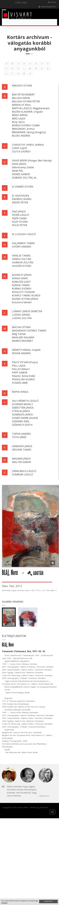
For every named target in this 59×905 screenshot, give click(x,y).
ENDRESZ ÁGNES (21, 199)
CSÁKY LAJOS (19, 148)
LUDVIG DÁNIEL (21, 314)
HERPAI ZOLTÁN (21, 259)
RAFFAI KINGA (20, 391)
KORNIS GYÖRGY (21, 288)
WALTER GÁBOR (21, 462)
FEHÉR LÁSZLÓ (20, 215)
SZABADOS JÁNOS (22, 414)
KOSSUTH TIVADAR (23, 292)
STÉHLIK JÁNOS (21, 411)
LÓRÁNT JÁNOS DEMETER (27, 311)
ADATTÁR (35, 574)
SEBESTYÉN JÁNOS (23, 407)
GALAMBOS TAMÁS (23, 243)
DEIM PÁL (17, 170)
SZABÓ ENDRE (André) (25, 418)
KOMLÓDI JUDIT (21, 281)
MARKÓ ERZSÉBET (22, 340)
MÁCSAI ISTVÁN (21, 327)
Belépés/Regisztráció (47, 7)
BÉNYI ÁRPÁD (20, 115)
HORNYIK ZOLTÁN (22, 262)
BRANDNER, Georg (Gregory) (29, 132)
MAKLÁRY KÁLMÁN (23, 337)
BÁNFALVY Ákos (21, 105)
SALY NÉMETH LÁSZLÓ (25, 400)
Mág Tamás (19, 334)
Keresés (52, 2)
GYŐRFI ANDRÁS (21, 246)
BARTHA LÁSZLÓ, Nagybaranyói (30, 108)
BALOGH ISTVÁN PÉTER (26, 101)
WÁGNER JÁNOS (21, 458)
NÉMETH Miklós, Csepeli (26, 350)
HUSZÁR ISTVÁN (21, 266)
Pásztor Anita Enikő (23, 376)
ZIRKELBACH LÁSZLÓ (24, 471)
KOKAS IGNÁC (20, 278)
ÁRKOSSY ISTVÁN (22, 85)
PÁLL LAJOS (19, 365)
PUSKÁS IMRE (20, 382)
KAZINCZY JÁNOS (22, 275)
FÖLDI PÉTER (19, 225)
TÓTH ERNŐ (19, 437)
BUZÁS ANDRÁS (21, 135)
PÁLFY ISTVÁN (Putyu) (25, 362)
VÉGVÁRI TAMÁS (21, 449)
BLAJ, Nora (18, 122)
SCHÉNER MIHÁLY (22, 404)
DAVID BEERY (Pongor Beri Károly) (32, 160)
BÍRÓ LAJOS (18, 118)
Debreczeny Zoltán (23, 167)
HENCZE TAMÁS (21, 255)
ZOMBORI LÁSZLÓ (22, 474)
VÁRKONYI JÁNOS (22, 446)
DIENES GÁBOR (21, 174)
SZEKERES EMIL (21, 421)
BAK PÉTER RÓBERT (23, 94)
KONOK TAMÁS (21, 285)
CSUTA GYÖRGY (21, 151)
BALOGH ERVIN (21, 98)
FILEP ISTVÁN (20, 221)
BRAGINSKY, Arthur (23, 128)
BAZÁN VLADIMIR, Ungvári (27, 111)
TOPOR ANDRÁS (21, 433)
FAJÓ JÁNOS (19, 211)
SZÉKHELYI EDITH (22, 424)
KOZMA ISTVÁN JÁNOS (25, 299)
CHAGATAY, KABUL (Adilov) (28, 144)
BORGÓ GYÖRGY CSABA (26, 125)
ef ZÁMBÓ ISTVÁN (22, 186)
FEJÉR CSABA (19, 218)
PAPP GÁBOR (19, 372)
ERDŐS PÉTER (20, 202)
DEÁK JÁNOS (19, 164)
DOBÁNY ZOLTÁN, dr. (24, 177)
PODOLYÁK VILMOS (23, 379)
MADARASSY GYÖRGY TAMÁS (29, 330)
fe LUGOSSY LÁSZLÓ (24, 234)
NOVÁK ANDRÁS (21, 353)
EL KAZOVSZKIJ (20, 195)
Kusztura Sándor (22, 302)
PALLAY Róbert (21, 369)
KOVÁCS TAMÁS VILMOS (26, 295)
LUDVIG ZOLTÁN (22, 318)
